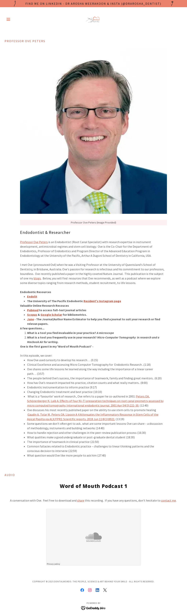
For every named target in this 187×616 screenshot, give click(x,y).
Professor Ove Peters (34, 242)
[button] (18, 19)
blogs (37, 278)
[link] (93, 19)
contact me (168, 500)
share (80, 500)
